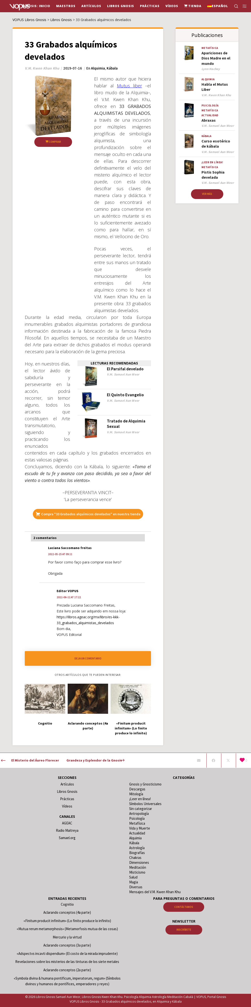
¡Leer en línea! (212, 162)
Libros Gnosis (67, 791)
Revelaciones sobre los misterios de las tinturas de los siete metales (67, 961)
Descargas (137, 789)
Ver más (207, 194)
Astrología (137, 847)
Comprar (53, 141)
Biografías (137, 852)
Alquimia (98, 68)
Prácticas (67, 798)
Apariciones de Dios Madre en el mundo (215, 58)
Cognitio (67, 904)
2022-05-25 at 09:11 (60, 554)
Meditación (137, 867)
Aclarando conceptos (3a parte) (67, 945)
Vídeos (67, 806)
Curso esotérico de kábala (215, 144)
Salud (133, 877)
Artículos (67, 784)
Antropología (139, 813)
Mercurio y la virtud (67, 937)
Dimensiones (139, 862)
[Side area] (242, 6)
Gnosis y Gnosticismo (145, 784)
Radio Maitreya (67, 830)
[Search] (234, 6)
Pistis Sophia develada (213, 175)
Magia (133, 882)
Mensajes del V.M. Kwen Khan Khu (155, 892)
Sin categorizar (140, 808)
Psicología (210, 105)
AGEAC (67, 823)
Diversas (135, 887)
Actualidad (209, 115)
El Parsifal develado (125, 369)
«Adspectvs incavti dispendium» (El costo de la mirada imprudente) (67, 953)
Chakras (135, 857)
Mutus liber (129, 86)
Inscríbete (183, 929)
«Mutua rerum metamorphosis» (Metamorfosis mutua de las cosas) (67, 928)
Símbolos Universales (145, 803)
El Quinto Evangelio (125, 395)
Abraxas (208, 120)
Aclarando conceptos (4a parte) (67, 912)
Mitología (136, 794)
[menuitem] (217, 6)
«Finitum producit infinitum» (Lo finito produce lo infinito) (67, 920)
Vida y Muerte (139, 828)
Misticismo (137, 872)
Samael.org (67, 837)
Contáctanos (183, 907)
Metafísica (209, 48)
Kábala (112, 68)
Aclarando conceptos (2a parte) (67, 970)
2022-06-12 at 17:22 (69, 597)
